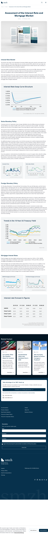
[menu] (45, 2)
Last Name (4, 438)
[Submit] (24, 447)
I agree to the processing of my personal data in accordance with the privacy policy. (19, 443)
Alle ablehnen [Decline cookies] (33, 530)
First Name (4, 433)
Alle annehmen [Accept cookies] (43, 530)
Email (3, 428)
